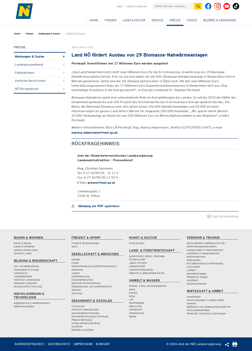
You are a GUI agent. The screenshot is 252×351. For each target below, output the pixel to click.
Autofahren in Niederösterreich (203, 253)
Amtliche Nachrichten (40, 81)
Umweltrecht (135, 309)
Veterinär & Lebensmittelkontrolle (146, 273)
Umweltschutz (136, 313)
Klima (132, 296)
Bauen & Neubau (22, 243)
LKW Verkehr (193, 266)
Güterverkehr (194, 260)
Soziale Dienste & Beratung (85, 323)
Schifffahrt (192, 280)
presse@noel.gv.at (101, 182)
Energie (133, 292)
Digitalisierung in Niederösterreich (32, 303)
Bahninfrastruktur (196, 256)
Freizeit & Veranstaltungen (85, 243)
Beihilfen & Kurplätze (82, 329)
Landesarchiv (21, 273)
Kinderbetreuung (80, 276)
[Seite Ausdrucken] (234, 345)
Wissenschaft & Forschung (28, 286)
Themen (110, 20)
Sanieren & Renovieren (26, 250)
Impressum (83, 344)
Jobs (119, 6)
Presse (175, 20)
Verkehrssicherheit (197, 283)
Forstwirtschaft (137, 259)
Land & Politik (133, 20)
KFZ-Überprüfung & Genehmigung (205, 263)
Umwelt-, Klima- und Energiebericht (148, 285)
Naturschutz (135, 306)
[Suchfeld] (173, 6)
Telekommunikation (24, 306)
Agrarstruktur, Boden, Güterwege (147, 256)
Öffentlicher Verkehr (197, 277)
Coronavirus (78, 306)
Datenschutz (59, 344)
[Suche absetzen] (198, 6)
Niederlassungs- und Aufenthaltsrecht (91, 286)
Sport (74, 246)
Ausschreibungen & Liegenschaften (205, 300)
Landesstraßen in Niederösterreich (205, 250)
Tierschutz (77, 293)
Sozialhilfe (76, 326)
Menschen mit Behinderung (85, 283)
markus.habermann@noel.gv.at (94, 132)
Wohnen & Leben (23, 253)
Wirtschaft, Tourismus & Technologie (206, 313)
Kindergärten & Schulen (26, 269)
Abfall (132, 289)
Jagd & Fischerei (138, 262)
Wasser (132, 316)
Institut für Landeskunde (27, 279)
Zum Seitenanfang (222, 216)
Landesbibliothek (23, 276)
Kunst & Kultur (137, 243)
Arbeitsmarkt (193, 296)
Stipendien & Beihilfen (25, 283)
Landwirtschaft (137, 266)
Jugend (75, 273)
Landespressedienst (40, 64)
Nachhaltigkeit (136, 302)
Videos (191, 20)
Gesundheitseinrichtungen (85, 313)
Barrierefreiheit (29, 344)
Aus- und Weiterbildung (26, 266)
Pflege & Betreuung (81, 319)
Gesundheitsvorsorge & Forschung (89, 316)
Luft (131, 299)
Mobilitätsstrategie (196, 273)
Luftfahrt (191, 270)
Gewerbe (191, 303)
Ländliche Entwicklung (141, 269)
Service (157, 20)
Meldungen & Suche (49, 33)
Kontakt (103, 344)
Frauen (75, 262)
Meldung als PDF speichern (95, 206)
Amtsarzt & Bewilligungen (85, 309)
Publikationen (40, 72)
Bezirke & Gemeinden (219, 20)
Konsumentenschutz (82, 279)
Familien (75, 259)
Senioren (76, 289)
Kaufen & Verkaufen (24, 246)
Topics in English (136, 6)
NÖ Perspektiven (40, 89)
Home (94, 20)
